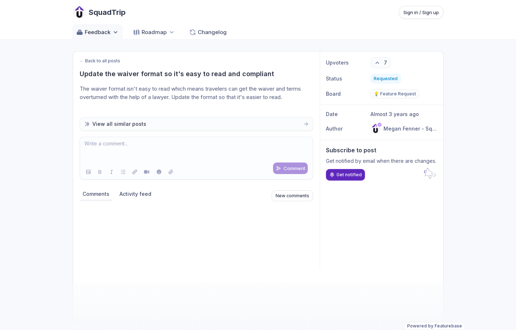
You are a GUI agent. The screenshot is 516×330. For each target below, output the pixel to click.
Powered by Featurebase (434, 326)
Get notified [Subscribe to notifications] (345, 175)
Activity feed (135, 194)
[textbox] (196, 151)
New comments (292, 195)
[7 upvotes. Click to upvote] (380, 62)
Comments (96, 194)
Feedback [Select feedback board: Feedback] (97, 32)
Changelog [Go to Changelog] (208, 32)
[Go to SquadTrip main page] (99, 12)
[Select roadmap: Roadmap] (154, 32)
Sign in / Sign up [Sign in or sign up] (421, 12)
